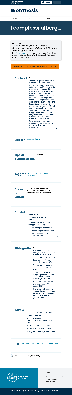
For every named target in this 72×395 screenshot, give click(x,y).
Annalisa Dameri (22, 53)
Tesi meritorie (44, 19)
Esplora (26, 19)
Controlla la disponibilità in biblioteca (34, 66)
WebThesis (24, 10)
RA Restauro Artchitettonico (38, 174)
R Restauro (32, 173)
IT (57, 2)
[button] (12, 355)
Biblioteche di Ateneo (54, 376)
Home (15, 19)
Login (47, 2)
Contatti (49, 372)
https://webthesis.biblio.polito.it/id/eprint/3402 (40, 343)
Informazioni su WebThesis (52, 381)
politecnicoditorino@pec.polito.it (31, 392)
